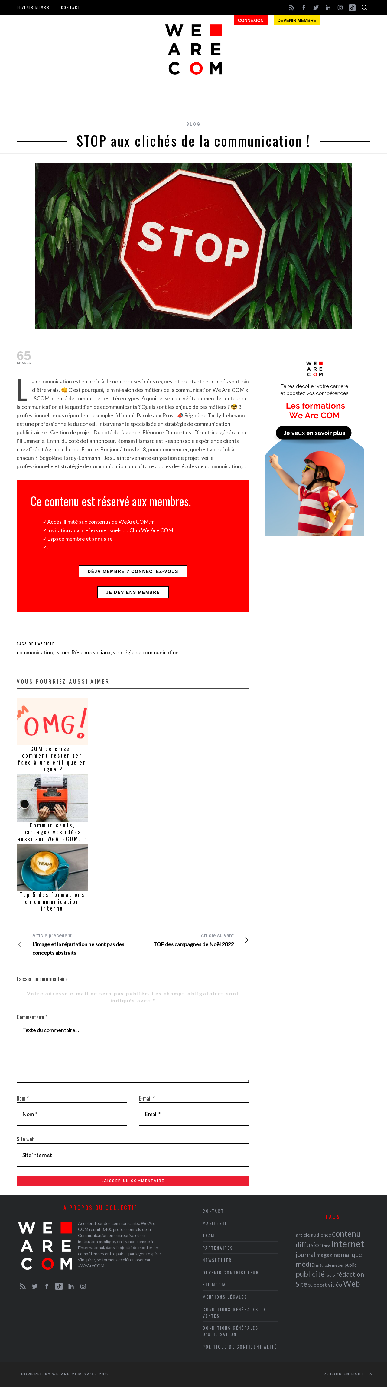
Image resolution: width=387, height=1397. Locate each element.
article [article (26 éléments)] (303, 1244)
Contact (71, 7)
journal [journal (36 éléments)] (305, 1264)
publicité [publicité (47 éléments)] (310, 1283)
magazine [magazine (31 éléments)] (328, 1264)
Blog (193, 124)
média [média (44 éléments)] (305, 1273)
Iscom (62, 658)
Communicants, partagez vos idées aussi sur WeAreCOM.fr (52, 837)
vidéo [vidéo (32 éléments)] (335, 1294)
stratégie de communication (146, 658)
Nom (23, 1104)
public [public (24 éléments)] (350, 1274)
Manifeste (215, 1232)
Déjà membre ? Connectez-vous (133, 572)
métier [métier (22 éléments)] (338, 1274)
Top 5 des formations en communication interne (52, 907)
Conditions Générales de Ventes (234, 1322)
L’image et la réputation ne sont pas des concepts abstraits (75, 949)
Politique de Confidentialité (240, 1356)
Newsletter (217, 1269)
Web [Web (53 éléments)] (351, 1293)
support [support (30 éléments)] (317, 1294)
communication (35, 658)
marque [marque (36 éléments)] (351, 1264)
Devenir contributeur (231, 1282)
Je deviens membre (133, 596)
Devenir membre (34, 7)
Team (209, 1245)
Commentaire (32, 1023)
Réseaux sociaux (91, 658)
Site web (25, 1145)
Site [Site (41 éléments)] (301, 1294)
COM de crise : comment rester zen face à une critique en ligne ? (52, 764)
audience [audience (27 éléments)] (321, 1244)
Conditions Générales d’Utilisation (231, 1340)
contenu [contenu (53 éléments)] (346, 1243)
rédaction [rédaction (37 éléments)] (350, 1284)
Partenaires (218, 1257)
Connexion (251, 20)
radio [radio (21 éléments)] (330, 1284)
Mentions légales (225, 1306)
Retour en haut (349, 1384)
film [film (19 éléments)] (327, 1255)
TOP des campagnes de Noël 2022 (191, 945)
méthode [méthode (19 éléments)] (323, 1275)
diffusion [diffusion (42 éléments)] (309, 1254)
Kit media (214, 1294)
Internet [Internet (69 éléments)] (347, 1253)
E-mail (147, 1104)
